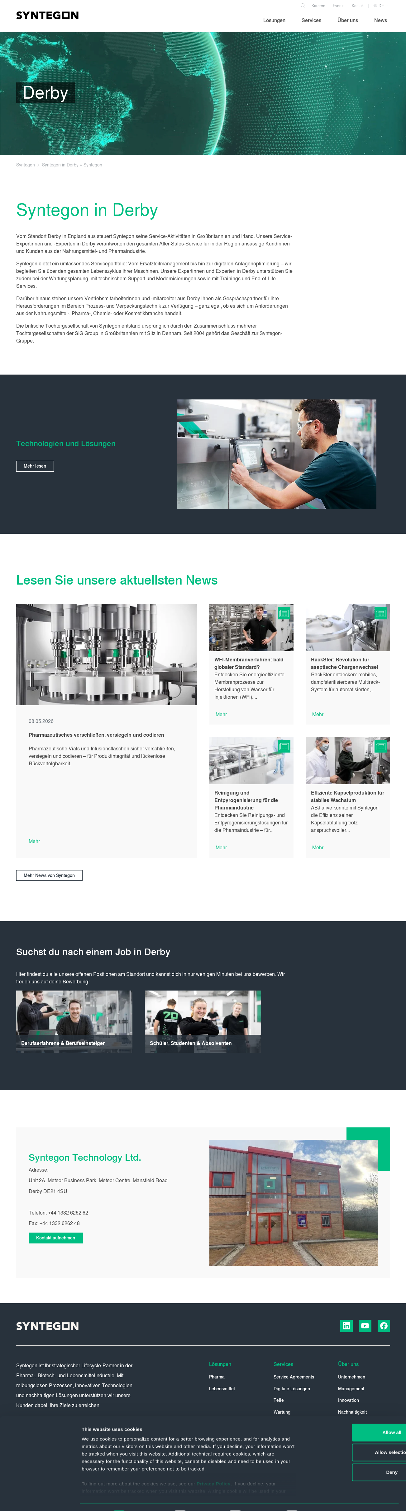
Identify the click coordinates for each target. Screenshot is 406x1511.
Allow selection (354, 1435)
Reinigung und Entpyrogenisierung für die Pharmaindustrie (246, 800)
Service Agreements (294, 1377)
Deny (354, 1455)
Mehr (34, 841)
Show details (327, 1498)
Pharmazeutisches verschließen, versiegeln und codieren (96, 735)
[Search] (303, 4)
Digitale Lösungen (292, 1389)
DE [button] (378, 5)
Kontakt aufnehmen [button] (56, 1238)
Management (351, 1389)
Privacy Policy (214, 1467)
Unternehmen (351, 1377)
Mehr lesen (35, 466)
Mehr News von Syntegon (49, 875)
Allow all (354, 1415)
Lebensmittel (222, 1389)
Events (338, 5)
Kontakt (358, 5)
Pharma (217, 1377)
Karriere (318, 5)
